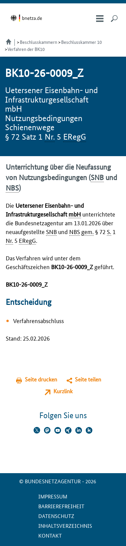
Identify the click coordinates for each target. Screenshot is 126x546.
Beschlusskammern (38, 41)
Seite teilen (88, 379)
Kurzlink (63, 391)
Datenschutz (56, 515)
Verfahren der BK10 (26, 49)
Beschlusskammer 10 (81, 41)
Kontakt (50, 535)
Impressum (52, 496)
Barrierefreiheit (61, 506)
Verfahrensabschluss (38, 320)
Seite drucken (41, 379)
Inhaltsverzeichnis (65, 525)
